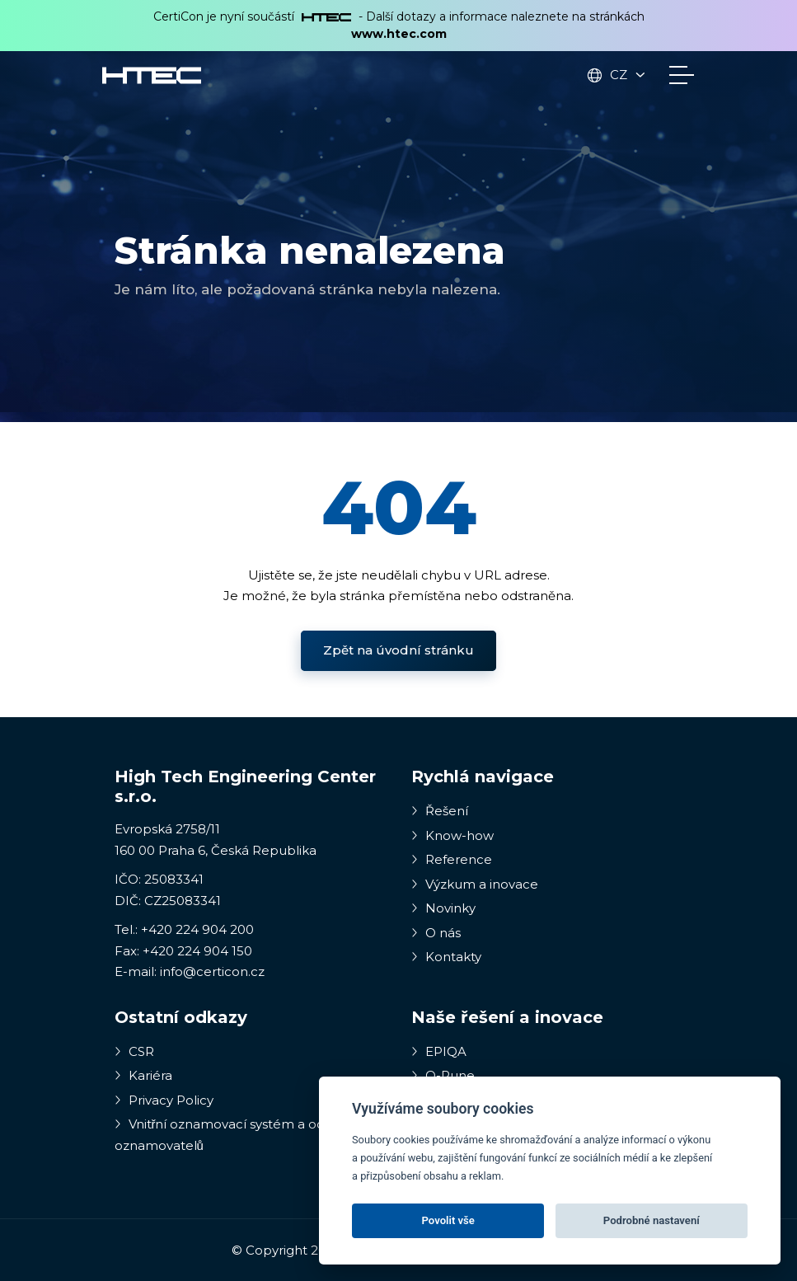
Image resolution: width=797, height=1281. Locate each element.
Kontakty (446, 956)
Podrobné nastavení (651, 1220)
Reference (451, 859)
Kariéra (143, 1075)
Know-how (452, 835)
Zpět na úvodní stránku (398, 650)
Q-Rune (443, 1075)
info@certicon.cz (212, 971)
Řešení (439, 811)
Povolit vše (448, 1220)
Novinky (443, 908)
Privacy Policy (164, 1100)
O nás (436, 933)
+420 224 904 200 (197, 929)
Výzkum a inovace (474, 884)
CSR (134, 1051)
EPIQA (438, 1051)
